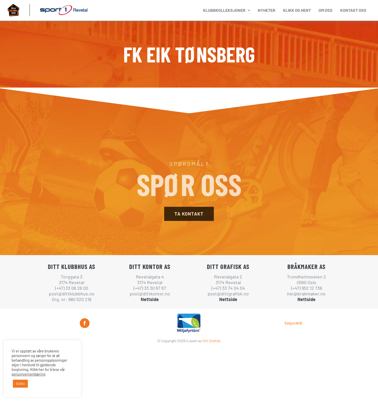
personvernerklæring (29, 374)
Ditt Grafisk (212, 341)
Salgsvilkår (293, 323)
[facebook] (85, 323)
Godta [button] (20, 383)
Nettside (150, 299)
